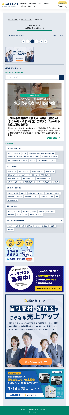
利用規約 (43, 409)
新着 (54, 35)
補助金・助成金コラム (26, 20)
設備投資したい (50, 171)
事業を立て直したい (28, 178)
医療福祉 (41, 211)
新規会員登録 (62, 3)
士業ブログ (23, 6)
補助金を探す (24, 3)
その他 (51, 196)
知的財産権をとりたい (14, 178)
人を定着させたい (24, 171)
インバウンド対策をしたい (43, 182)
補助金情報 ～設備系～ (53, 193)
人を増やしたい (12, 171)
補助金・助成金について (43, 178)
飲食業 (32, 215)
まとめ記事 (43, 196)
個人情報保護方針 (33, 409)
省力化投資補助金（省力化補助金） (18, 160)
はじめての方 (31, 6)
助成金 (16, 193)
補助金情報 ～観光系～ (15, 196)
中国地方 (52, 226)
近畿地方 (45, 226)
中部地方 (37, 226)
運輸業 (34, 211)
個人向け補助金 (12, 200)
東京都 (10, 226)
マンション (39, 215)
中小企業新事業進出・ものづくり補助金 (28, 157)
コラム (39, 3)
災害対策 (55, 182)
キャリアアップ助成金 (14, 153)
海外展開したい (33, 175)
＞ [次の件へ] (46, 41)
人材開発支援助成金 (44, 160)
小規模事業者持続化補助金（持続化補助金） (41, 153)
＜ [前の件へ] (23, 41)
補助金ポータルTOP (13, 20)
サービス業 (17, 211)
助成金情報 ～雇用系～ (35, 193)
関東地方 (29, 226)
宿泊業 (19, 215)
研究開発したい (45, 175)
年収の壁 (32, 160)
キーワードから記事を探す (14, 72)
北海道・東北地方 (19, 226)
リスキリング (11, 157)
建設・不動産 (50, 211)
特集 (57, 196)
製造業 (10, 211)
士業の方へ (45, 3)
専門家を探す (32, 3)
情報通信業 (26, 211)
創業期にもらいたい (37, 171)
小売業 (25, 215)
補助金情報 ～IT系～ (31, 196)
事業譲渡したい (29, 182)
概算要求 (23, 193)
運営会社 (23, 409)
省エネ (24, 153)
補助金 (10, 193)
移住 (53, 160)
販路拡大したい (12, 175)
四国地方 (10, 229)
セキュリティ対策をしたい (15, 182)
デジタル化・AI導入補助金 (49, 157)
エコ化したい (23, 175)
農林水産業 (11, 215)
